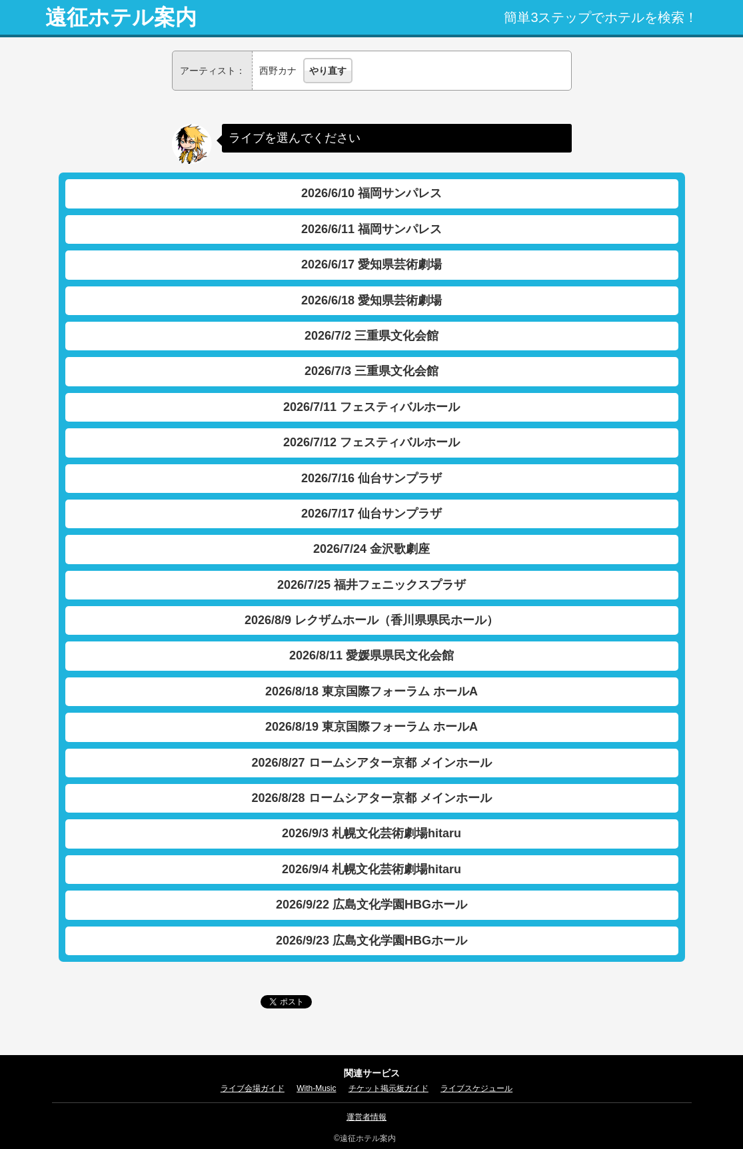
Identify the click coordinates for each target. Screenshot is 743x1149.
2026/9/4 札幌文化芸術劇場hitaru (371, 869)
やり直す (328, 70)
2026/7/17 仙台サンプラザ (371, 513)
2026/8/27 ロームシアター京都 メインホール (371, 762)
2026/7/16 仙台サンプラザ (371, 478)
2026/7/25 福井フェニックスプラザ (371, 584)
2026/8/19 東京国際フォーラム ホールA (371, 726)
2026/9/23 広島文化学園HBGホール (371, 940)
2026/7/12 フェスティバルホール (371, 442)
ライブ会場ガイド (253, 1088)
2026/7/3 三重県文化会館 (371, 371)
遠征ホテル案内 (121, 17)
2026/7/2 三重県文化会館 (371, 335)
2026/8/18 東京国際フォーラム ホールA (371, 691)
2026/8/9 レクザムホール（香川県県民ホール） (371, 620)
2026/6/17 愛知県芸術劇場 (371, 264)
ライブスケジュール (476, 1088)
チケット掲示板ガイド (388, 1088)
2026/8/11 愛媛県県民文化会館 (371, 655)
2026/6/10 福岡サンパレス (371, 193)
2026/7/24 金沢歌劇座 (371, 549)
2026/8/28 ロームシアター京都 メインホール (371, 798)
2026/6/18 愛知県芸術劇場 (371, 300)
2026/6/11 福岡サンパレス (371, 229)
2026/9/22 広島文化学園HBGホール (371, 904)
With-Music (316, 1088)
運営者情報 (366, 1117)
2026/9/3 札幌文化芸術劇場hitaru (371, 833)
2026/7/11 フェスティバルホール (371, 407)
